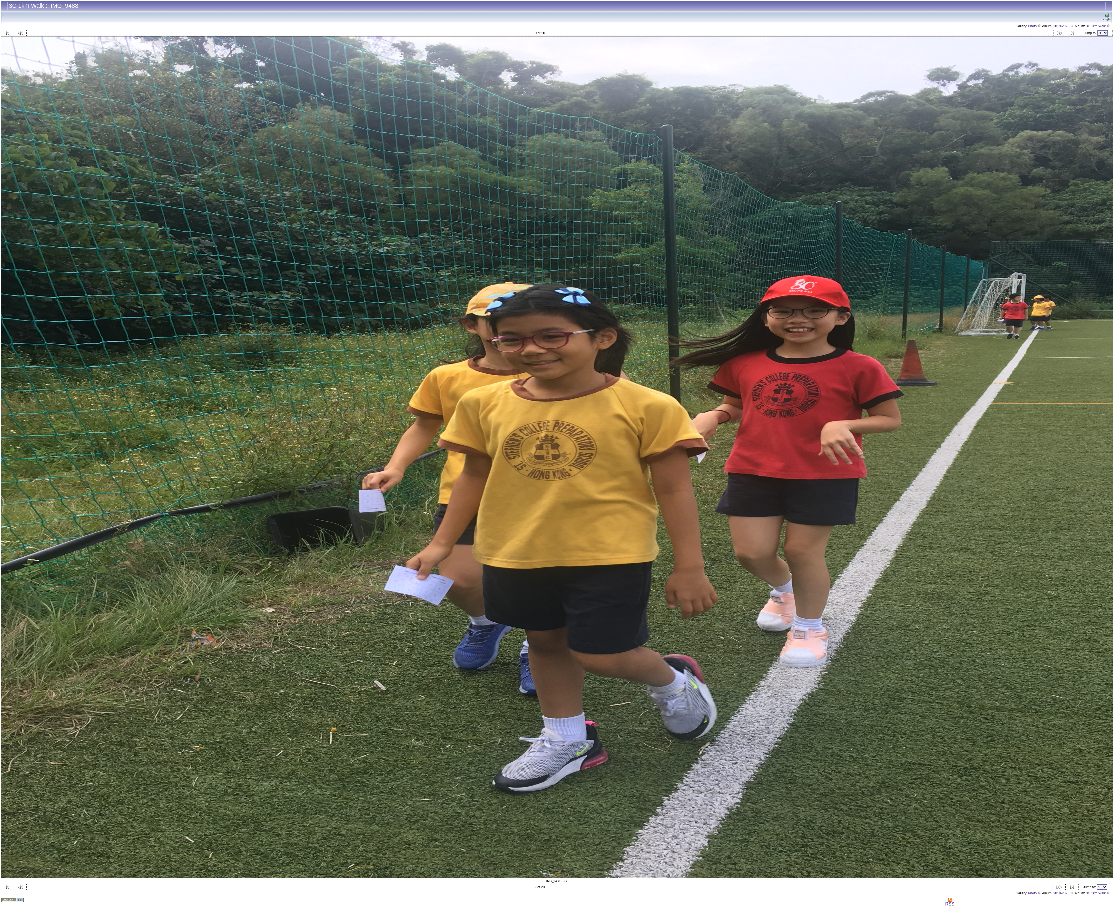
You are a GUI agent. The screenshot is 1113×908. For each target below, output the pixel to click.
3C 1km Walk (1098, 26)
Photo (1034, 26)
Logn (1106, 17)
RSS (949, 902)
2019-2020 (1063, 26)
